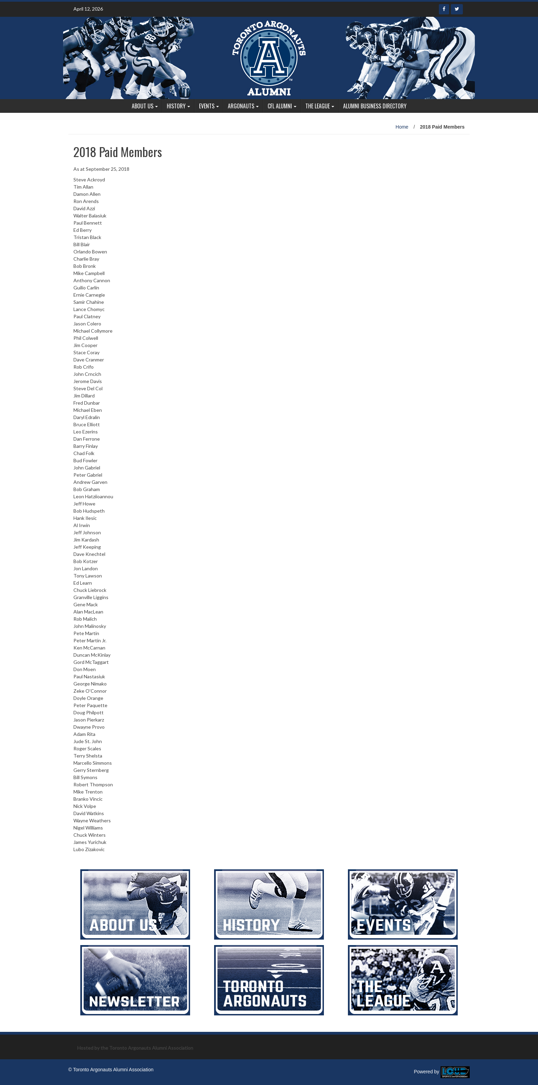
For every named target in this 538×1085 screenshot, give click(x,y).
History (176, 106)
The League (317, 106)
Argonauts (241, 106)
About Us (142, 106)
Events (206, 106)
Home (402, 127)
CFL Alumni (280, 106)
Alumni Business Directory (375, 106)
